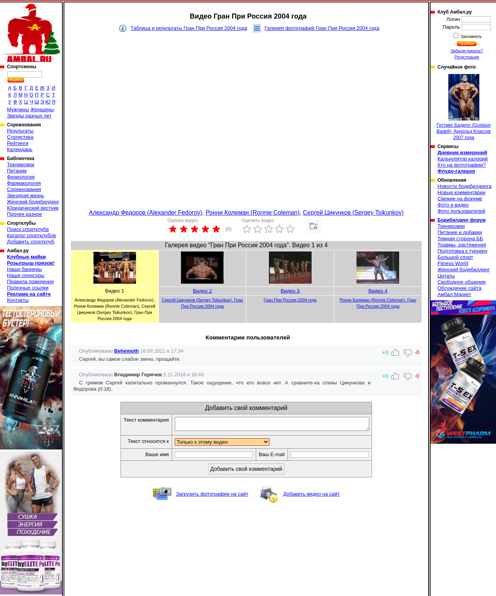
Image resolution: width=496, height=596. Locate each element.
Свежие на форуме (459, 199)
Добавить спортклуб (30, 242)
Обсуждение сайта (459, 288)
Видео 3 (290, 291)
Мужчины (18, 109)
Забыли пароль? (467, 50)
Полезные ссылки (27, 288)
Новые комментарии (461, 192)
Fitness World (452, 263)
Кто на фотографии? (461, 165)
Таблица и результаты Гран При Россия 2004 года (189, 28)
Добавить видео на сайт (311, 496)
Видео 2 (202, 291)
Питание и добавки (459, 232)
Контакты (18, 300)
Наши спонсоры (25, 275)
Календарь (20, 149)
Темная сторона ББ (460, 238)
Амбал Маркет (454, 294)
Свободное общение (461, 282)
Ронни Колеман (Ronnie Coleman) (252, 212)
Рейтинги (17, 143)
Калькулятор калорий (462, 159)
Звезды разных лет (29, 116)
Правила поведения (30, 281)
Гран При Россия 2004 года (290, 300)
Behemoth (126, 351)
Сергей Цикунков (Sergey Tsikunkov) (353, 212)
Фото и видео (453, 205)
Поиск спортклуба (28, 229)
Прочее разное (24, 214)
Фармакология (24, 183)
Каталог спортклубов (31, 235)
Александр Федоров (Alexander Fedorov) (145, 212)
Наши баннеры (24, 269)
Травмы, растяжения (461, 245)
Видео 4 (378, 291)
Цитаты (446, 276)
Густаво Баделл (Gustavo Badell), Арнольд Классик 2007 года (464, 107)
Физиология (20, 177)
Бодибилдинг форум (461, 220)
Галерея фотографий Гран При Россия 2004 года (322, 28)
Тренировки (20, 164)
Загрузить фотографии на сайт (212, 496)
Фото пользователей (461, 211)
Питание (17, 171)
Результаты (20, 131)
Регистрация (467, 57)
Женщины (42, 109)
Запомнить (471, 36)
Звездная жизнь (25, 195)
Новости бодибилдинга (464, 186)
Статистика (20, 137)
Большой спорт (455, 257)
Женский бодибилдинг (33, 202)
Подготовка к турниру (462, 251)
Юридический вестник (33, 208)
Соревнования (24, 189)
